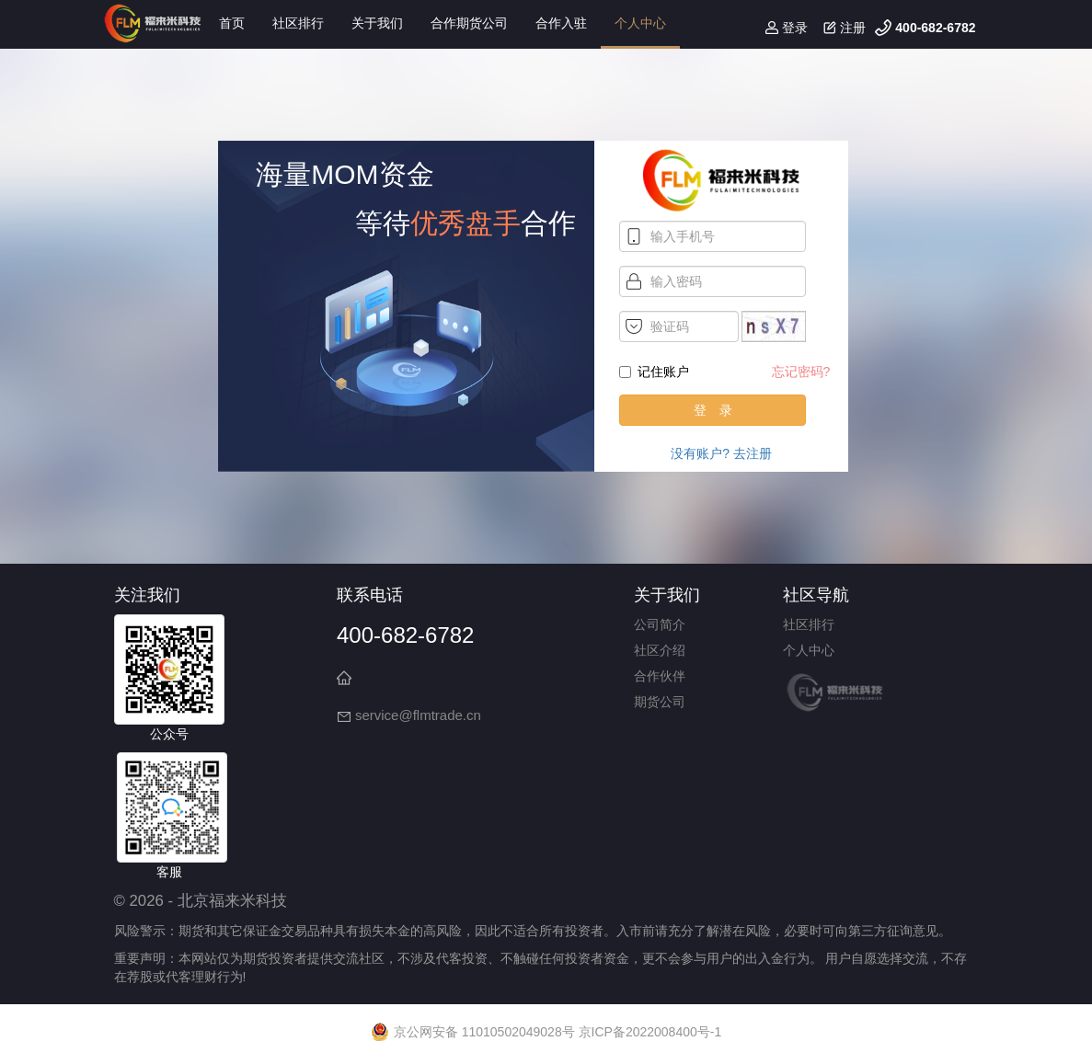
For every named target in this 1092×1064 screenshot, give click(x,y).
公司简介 (659, 624)
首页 (232, 23)
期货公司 (659, 701)
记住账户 (654, 371)
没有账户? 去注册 (721, 453)
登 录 (713, 410)
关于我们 (377, 23)
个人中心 (640, 23)
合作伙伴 (659, 675)
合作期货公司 (469, 23)
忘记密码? (801, 371)
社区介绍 (659, 650)
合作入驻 (561, 23)
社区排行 (298, 23)
